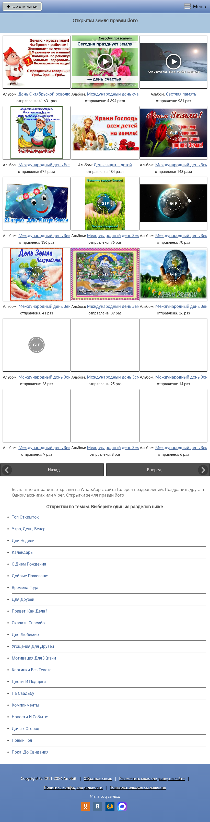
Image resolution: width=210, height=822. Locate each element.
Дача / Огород (25, 728)
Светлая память (181, 94)
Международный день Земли (47, 235)
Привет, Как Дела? (29, 611)
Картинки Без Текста (32, 669)
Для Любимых (25, 634)
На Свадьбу (23, 693)
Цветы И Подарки (29, 681)
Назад (54, 470)
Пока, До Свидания (30, 752)
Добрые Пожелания (31, 575)
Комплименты (25, 705)
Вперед (154, 470)
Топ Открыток (25, 517)
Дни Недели (23, 540)
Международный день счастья (117, 94)
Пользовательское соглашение (138, 787)
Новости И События (31, 716)
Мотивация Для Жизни (34, 658)
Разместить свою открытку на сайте (152, 778)
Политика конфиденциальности (73, 787)
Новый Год (22, 740)
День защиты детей (113, 164)
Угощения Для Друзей (33, 646)
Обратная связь (98, 778)
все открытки (22, 6)
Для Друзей (23, 599)
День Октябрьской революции (48, 94)
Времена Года (25, 587)
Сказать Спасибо (28, 622)
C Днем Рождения (29, 564)
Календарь (22, 552)
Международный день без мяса (49, 164)
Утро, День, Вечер (28, 528)
